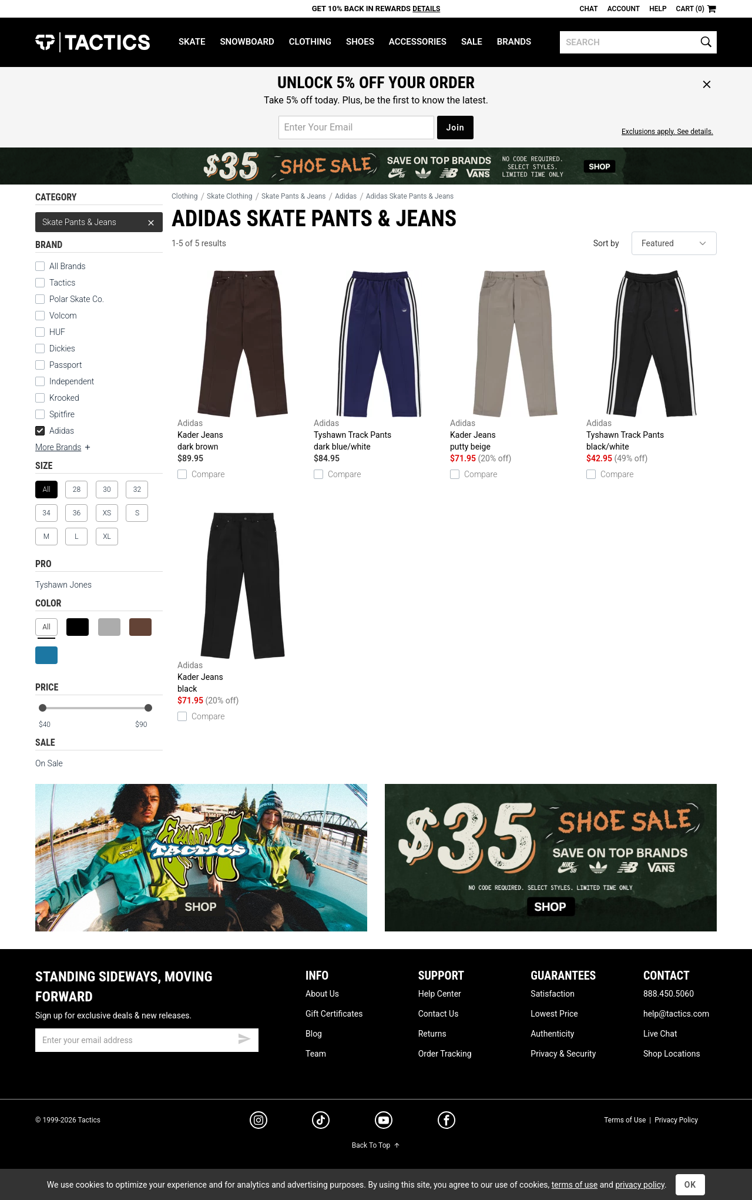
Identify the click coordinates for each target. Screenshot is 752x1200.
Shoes (360, 41)
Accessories (417, 41)
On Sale (49, 763)
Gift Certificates (334, 1013)
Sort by (606, 243)
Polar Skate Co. (76, 299)
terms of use (574, 1184)
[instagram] (258, 1122)
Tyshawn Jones (63, 584)
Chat (589, 9)
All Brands (67, 266)
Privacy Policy (676, 1120)
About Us (322, 993)
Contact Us (438, 1013)
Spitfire (62, 414)
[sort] (674, 243)
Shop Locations (671, 1053)
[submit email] (244, 1037)
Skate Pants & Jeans (99, 222)
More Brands (63, 447)
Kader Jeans (242, 361)
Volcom (63, 315)
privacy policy (639, 1184)
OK (690, 1184)
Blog (314, 1033)
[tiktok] (321, 1122)
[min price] (52, 725)
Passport (65, 365)
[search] (638, 42)
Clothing (310, 41)
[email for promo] (356, 127)
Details (426, 9)
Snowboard (247, 41)
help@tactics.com (676, 1013)
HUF (57, 332)
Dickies (62, 348)
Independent (71, 381)
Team (316, 1053)
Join (455, 127)
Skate (192, 41)
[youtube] (383, 1122)
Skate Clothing (229, 196)
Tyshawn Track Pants (379, 361)
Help (657, 9)
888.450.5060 (668, 993)
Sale (471, 41)
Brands (514, 41)
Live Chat (660, 1033)
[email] (146, 1040)
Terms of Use (625, 1120)
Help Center (439, 993)
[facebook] (446, 1122)
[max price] (148, 725)
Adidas (54, 430)
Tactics (92, 42)
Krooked (64, 398)
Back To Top (376, 1145)
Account (623, 9)
